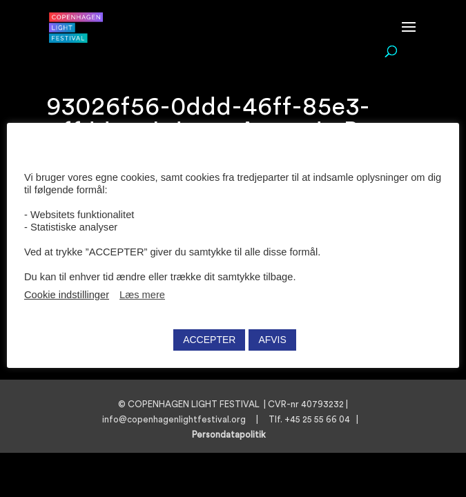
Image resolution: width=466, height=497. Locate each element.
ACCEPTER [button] (209, 339)
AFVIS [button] (272, 339)
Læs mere (142, 294)
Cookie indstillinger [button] (66, 294)
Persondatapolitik (233, 434)
